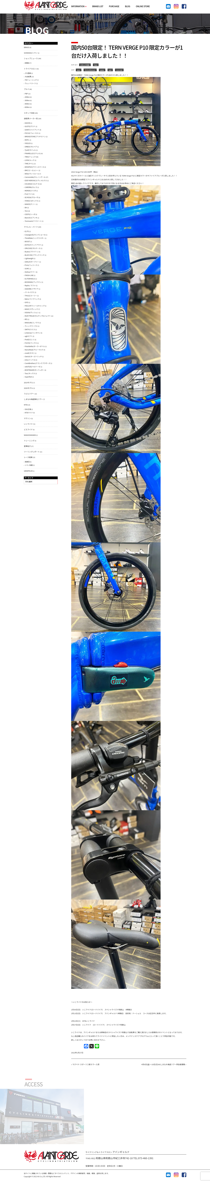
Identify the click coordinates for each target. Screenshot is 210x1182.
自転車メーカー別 (31, 118)
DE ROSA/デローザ (31, 197)
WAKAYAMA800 (30, 435)
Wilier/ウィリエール (32, 173)
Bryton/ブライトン (31, 251)
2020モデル (28, 388)
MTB (25, 404)
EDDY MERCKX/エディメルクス (36, 180)
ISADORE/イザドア (31, 289)
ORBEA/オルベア (31, 146)
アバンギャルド (90, 70)
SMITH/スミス (30, 329)
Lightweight (29, 258)
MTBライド (29, 412)
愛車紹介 (27, 446)
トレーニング (29, 440)
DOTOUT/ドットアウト (33, 245)
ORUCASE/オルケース (32, 248)
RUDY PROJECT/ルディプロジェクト (38, 316)
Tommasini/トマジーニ (33, 221)
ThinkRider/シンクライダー (35, 238)
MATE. (27, 140)
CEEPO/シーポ (30, 214)
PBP (26, 93)
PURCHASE (114, 6)
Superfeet (28, 377)
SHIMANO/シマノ (31, 53)
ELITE (27, 231)
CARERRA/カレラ (31, 187)
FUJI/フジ (28, 194)
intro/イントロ (30, 360)
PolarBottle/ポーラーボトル (35, 346)
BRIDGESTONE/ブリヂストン (35, 136)
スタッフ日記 (84, 65)
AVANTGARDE (46, 5)
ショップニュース (31, 58)
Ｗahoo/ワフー (30, 272)
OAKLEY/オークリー (32, 262)
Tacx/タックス (30, 373)
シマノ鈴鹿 (29, 465)
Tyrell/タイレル (30, 150)
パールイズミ (29, 292)
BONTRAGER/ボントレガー (34, 370)
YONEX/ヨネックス (31, 201)
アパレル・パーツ (31, 227)
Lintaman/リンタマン (32, 333)
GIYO (26, 302)
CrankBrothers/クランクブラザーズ (37, 363)
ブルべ (26, 89)
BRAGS (26, 47)
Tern (95, 65)
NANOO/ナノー (30, 204)
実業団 (27, 462)
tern (78, 70)
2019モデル (28, 382)
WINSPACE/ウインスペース (34, 167)
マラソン (27, 418)
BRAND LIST (97, 6)
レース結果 (28, 457)
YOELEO (28, 143)
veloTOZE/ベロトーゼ (32, 366)
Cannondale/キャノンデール (35, 177)
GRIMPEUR (28, 471)
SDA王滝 (28, 409)
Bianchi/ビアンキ (31, 217)
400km (27, 104)
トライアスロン (30, 68)
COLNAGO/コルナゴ (32, 184)
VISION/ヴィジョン (31, 312)
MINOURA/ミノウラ (32, 322)
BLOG (127, 6)
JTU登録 (28, 73)
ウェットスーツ (30, 83)
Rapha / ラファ (30, 285)
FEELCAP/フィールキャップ (35, 306)
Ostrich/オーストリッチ (33, 356)
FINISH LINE (29, 275)
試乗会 (27, 63)
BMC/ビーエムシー (31, 170)
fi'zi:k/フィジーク (31, 265)
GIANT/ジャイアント (32, 130)
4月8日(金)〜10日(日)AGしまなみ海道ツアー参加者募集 (163, 1064)
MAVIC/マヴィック (31, 309)
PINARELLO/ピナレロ (32, 153)
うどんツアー (29, 393)
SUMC (27, 268)
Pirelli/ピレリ (29, 339)
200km (27, 97)
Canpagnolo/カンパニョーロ (35, 235)
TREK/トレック (30, 157)
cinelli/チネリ (30, 353)
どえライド (28, 429)
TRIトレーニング (31, 80)
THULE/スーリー (31, 295)
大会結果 (28, 76)
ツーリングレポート (32, 451)
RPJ (26, 319)
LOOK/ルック (29, 160)
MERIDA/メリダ (30, 190)
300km (27, 100)
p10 (110, 70)
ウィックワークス (31, 326)
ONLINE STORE (143, 6)
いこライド (28, 424)
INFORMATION (79, 6)
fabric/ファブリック (32, 299)
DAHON (27, 123)
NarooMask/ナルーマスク (34, 349)
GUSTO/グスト (30, 126)
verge (102, 70)
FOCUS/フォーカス (31, 133)
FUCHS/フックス (31, 343)
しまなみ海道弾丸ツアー (33, 399)
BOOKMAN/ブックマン (33, 282)
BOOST (27, 241)
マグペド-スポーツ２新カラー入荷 (85, 1064)
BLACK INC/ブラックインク (34, 255)
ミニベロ (119, 70)
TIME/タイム (29, 163)
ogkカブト (28, 336)
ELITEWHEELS (30, 278)
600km (27, 107)
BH (26, 207)
